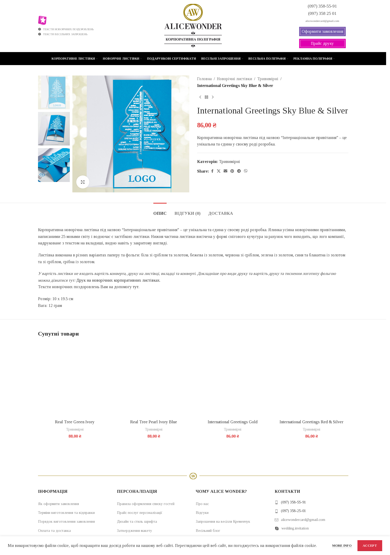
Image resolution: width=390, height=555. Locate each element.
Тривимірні (267, 79)
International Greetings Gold (232, 422)
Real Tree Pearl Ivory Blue (153, 422)
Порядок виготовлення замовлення (66, 522)
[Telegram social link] (239, 171)
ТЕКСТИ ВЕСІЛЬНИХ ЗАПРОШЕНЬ (63, 34)
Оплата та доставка (54, 531)
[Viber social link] (245, 171)
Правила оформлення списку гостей (145, 504)
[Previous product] (200, 97)
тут (136, 287)
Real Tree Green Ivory (75, 422)
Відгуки (202, 513)
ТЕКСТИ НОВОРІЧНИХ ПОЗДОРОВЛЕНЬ (66, 29)
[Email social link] (225, 171)
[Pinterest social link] (232, 171)
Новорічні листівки (234, 79)
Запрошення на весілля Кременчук (223, 522)
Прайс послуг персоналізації (139, 513)
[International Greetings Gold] (232, 380)
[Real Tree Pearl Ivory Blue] (154, 380)
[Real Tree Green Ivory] (75, 380)
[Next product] (213, 97)
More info (342, 545)
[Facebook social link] (212, 171)
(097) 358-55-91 (293, 502)
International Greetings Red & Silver (311, 422)
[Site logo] (193, 25)
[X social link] (218, 171)
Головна (204, 79)
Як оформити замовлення (58, 504)
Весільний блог (208, 531)
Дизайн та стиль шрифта (137, 522)
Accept (370, 545)
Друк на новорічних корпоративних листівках (118, 280)
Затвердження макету (134, 531)
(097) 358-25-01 (293, 511)
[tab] (160, 211)
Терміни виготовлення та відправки (66, 513)
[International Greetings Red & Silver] (311, 380)
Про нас (202, 504)
